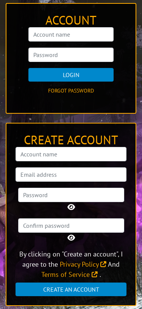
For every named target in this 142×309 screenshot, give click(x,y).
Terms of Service (69, 274)
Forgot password (71, 90)
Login (71, 75)
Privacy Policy (83, 264)
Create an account (71, 289)
